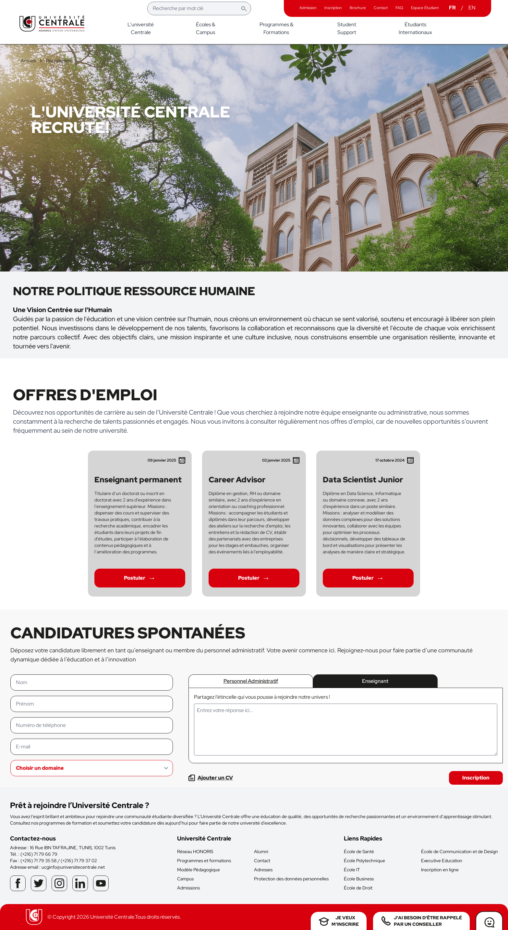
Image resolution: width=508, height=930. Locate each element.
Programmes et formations (204, 861)
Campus (185, 879)
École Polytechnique (364, 861)
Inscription (476, 777)
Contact (262, 861)
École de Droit (358, 888)
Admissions (188, 888)
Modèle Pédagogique (198, 870)
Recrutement (59, 61)
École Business (359, 879)
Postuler (140, 578)
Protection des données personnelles (291, 879)
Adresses (263, 870)
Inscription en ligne (440, 870)
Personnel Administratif (251, 681)
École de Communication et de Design (459, 851)
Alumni (261, 851)
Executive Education (441, 861)
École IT (352, 870)
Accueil (28, 61)
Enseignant (375, 681)
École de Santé (359, 851)
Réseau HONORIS (195, 851)
